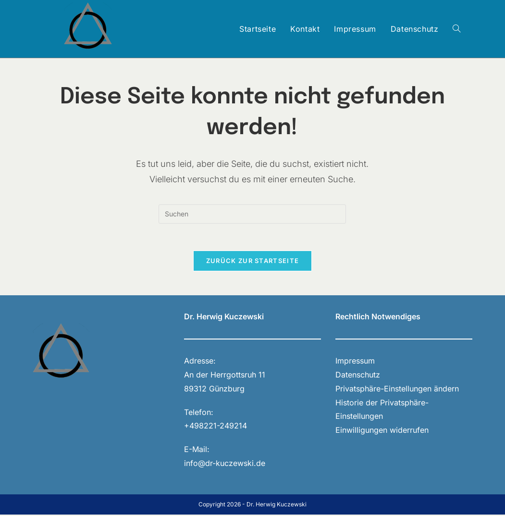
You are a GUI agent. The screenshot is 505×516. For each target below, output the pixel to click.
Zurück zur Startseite (252, 262)
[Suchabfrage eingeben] (252, 214)
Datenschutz (357, 376)
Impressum (355, 362)
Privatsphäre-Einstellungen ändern (397, 390)
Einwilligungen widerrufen (382, 431)
